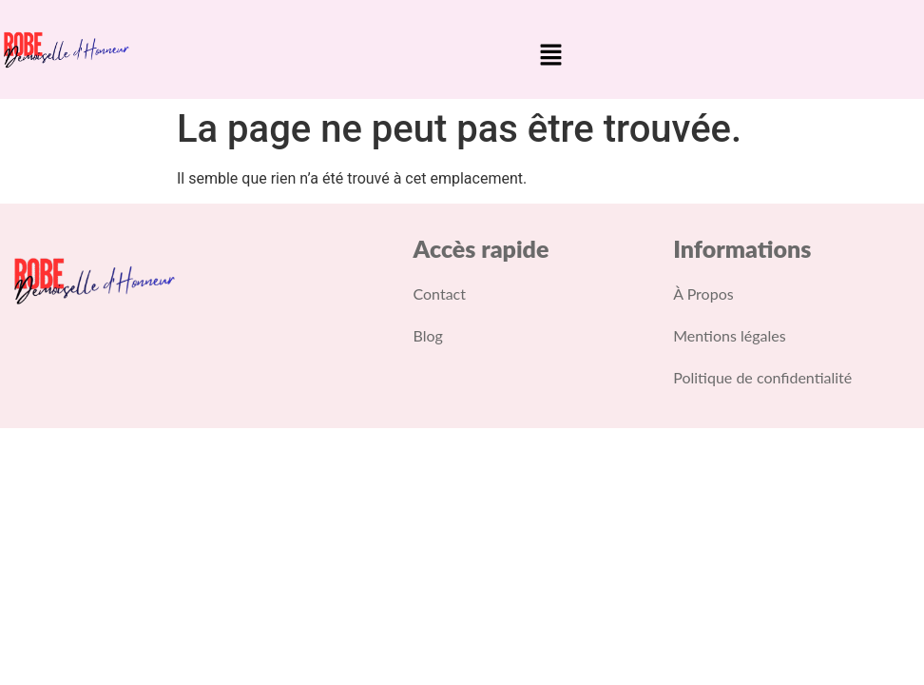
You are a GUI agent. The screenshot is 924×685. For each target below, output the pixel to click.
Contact (440, 293)
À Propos (703, 293)
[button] (551, 56)
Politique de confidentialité (762, 377)
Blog (428, 335)
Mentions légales (729, 335)
